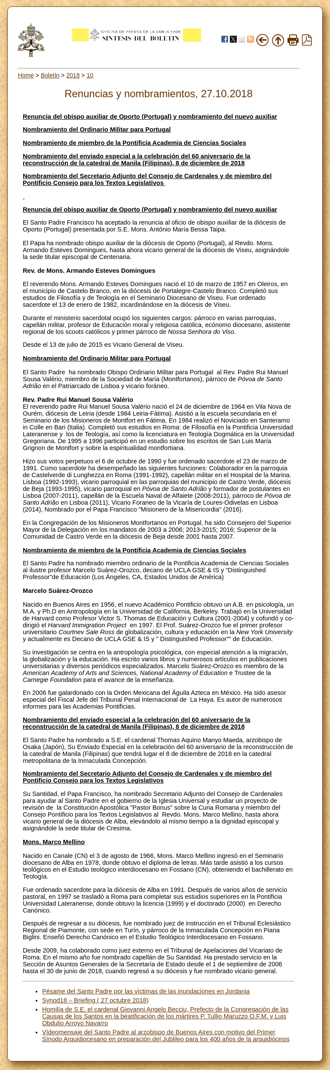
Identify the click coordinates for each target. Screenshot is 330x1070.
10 (89, 75)
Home (26, 75)
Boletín (50, 75)
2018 (72, 75)
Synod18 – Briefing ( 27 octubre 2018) (95, 1000)
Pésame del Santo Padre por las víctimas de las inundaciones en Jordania (146, 991)
